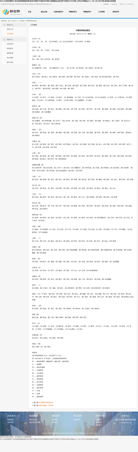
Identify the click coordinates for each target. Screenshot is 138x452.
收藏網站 (106, 4)
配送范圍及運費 (34, 422)
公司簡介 (99, 420)
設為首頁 (114, 4)
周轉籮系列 (87, 12)
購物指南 (10, 420)
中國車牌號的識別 (31, 21)
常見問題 (10, 422)
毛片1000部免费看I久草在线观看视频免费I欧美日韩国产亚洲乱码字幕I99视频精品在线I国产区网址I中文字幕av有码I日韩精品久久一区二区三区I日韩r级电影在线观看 (58, 1)
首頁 (29, 12)
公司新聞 (101, 12)
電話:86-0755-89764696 (126, 4)
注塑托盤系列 (58, 12)
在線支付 (54, 422)
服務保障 (10, 53)
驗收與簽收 (33, 420)
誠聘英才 (99, 425)
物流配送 (10, 48)
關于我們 (10, 62)
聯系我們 (116, 12)
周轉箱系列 (73, 12)
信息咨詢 (10, 44)
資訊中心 (15, 21)
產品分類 (44, 12)
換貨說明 (77, 420)
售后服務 (10, 58)
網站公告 (10, 29)
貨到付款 (54, 420)
